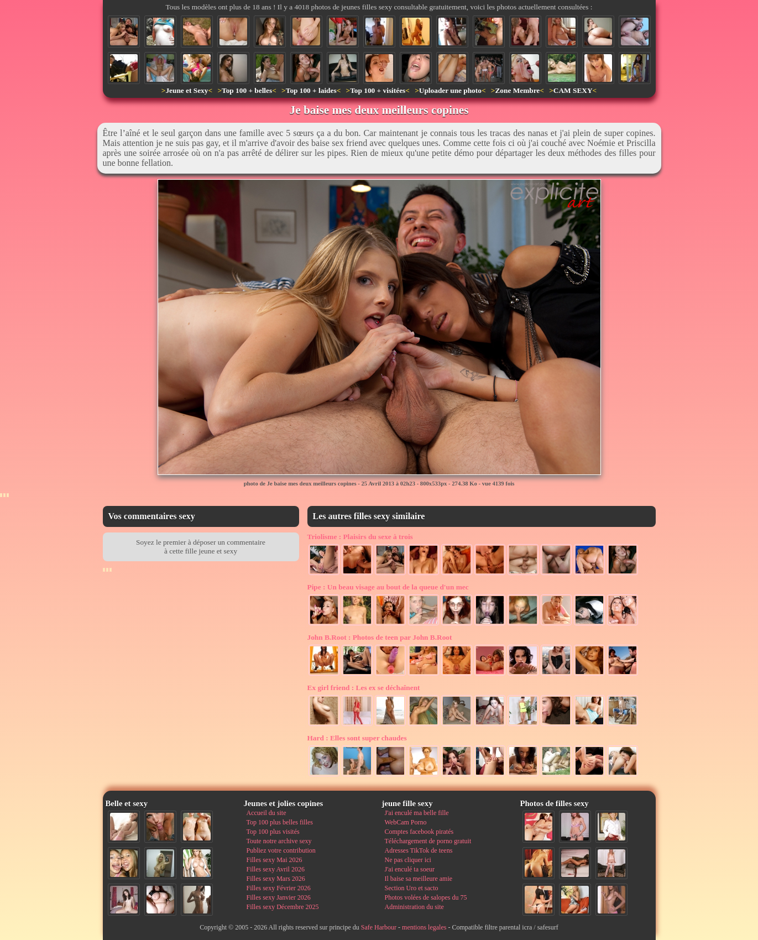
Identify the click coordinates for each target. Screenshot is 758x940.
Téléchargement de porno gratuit (428, 841)
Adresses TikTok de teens (419, 850)
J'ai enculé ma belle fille (417, 813)
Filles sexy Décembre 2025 (283, 907)
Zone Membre (517, 90)
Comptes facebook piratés (419, 831)
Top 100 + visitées (377, 90)
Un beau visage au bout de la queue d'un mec (388, 587)
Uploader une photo (450, 90)
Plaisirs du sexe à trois (360, 536)
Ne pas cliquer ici (408, 860)
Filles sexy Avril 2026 (276, 869)
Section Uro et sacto (411, 888)
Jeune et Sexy (186, 90)
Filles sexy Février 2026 (279, 888)
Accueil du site (266, 813)
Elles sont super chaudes (357, 738)
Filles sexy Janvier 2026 (279, 897)
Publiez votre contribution (281, 850)
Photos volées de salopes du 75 (426, 897)
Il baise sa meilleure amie (419, 878)
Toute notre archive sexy (279, 841)
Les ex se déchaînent (363, 687)
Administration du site (414, 907)
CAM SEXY (573, 90)
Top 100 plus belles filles (280, 822)
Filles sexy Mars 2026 (276, 878)
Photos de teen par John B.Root (379, 637)
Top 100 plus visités (273, 831)
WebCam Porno (406, 822)
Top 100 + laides (311, 90)
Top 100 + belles (247, 90)
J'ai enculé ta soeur (410, 869)
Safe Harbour (378, 927)
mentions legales (424, 927)
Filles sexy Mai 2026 (274, 860)
